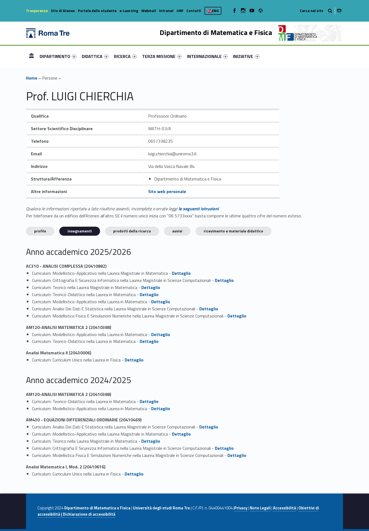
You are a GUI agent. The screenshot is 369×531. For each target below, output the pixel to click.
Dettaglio (181, 273)
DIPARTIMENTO (58, 56)
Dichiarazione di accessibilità (89, 514)
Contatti (193, 10)
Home (31, 56)
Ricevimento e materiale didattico (233, 231)
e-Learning (128, 10)
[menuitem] (31, 56)
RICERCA (125, 56)
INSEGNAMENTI (80, 231)
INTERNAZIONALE (207, 56)
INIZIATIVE (246, 56)
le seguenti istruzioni (198, 208)
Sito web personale (167, 191)
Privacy (240, 508)
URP (180, 10)
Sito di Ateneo (63, 10)
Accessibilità (284, 508)
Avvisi (177, 231)
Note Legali (260, 508)
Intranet (166, 10)
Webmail (148, 10)
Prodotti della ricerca (132, 231)
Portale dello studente (97, 10)
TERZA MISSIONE (161, 56)
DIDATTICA (95, 56)
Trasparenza (37, 10)
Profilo (40, 231)
